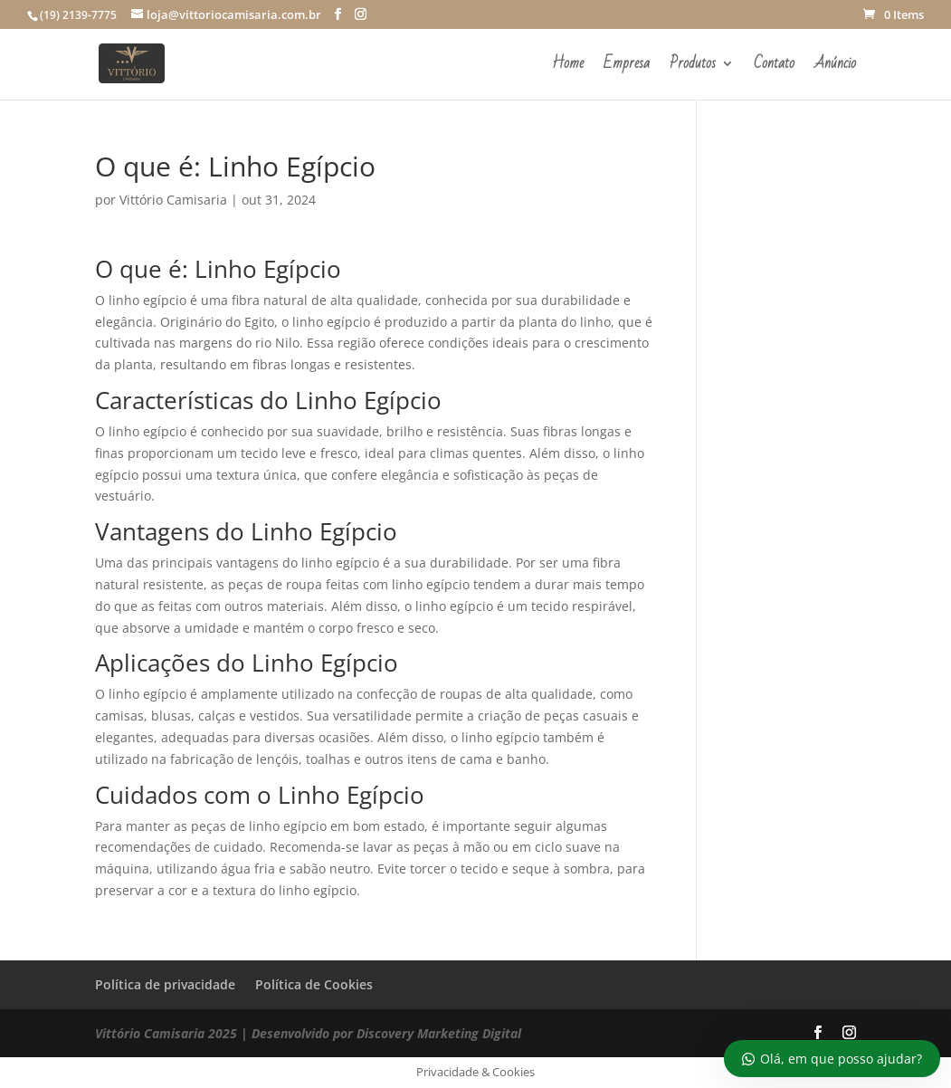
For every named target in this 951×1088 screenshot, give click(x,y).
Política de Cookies (314, 984)
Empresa (627, 67)
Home (568, 67)
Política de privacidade (165, 984)
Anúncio (835, 67)
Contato (774, 67)
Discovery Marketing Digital (439, 1033)
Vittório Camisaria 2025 (166, 1033)
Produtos (693, 67)
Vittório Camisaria (173, 199)
